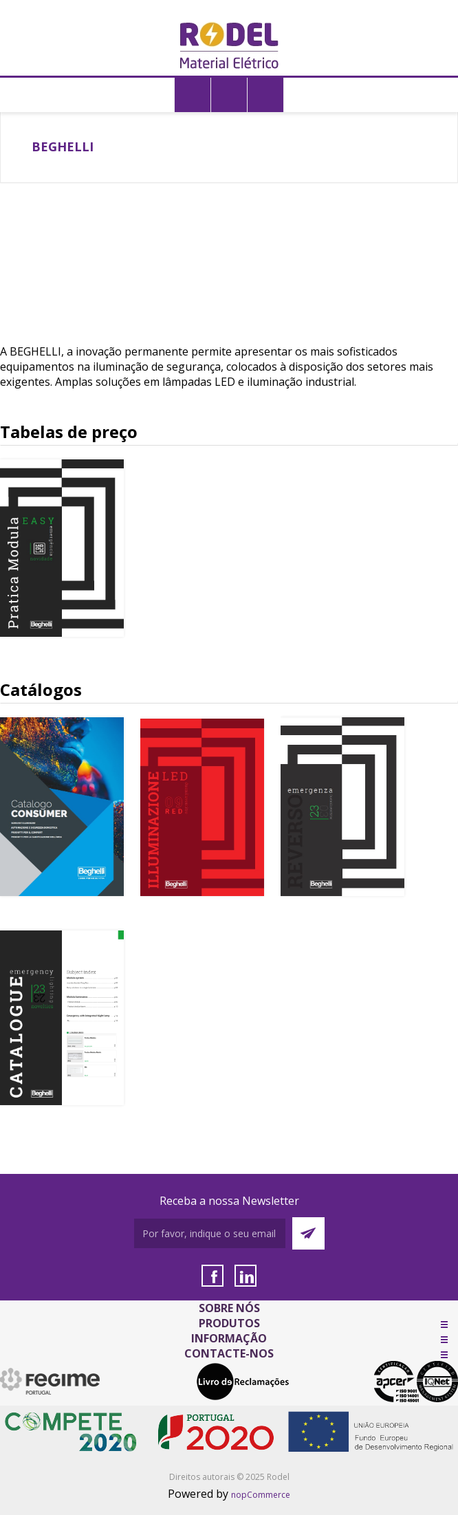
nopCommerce (260, 1495)
